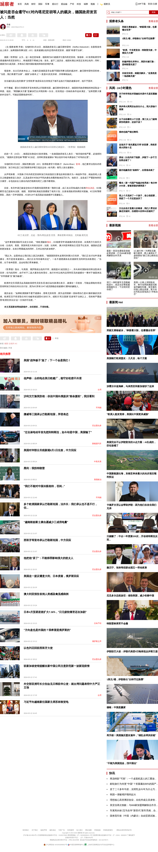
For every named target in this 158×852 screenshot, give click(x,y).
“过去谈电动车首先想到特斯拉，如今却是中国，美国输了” (58, 432)
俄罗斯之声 (96, 641)
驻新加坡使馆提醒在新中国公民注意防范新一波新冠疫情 (57, 666)
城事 (86, 4)
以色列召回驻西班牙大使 (38, 648)
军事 (47, 4)
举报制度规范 (108, 830)
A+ (33, 40)
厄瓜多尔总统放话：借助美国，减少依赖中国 (130, 595)
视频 (93, 4)
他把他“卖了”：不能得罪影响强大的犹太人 (48, 558)
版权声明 (44, 830)
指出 (49, 242)
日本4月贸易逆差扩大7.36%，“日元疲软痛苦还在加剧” (55, 612)
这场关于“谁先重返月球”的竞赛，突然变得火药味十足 (138, 146)
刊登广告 (61, 830)
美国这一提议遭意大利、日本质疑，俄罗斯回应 (51, 576)
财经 (33, 4)
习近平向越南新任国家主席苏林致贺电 (46, 701)
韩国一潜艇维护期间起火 (123, 794)
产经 (72, 4)
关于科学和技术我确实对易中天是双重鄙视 (138, 95)
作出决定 (90, 188)
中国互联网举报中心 (76, 845)
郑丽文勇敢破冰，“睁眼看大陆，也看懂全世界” (139, 28)
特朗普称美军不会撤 (117, 623)
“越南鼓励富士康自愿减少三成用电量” (46, 522)
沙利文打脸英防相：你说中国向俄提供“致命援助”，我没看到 (59, 396)
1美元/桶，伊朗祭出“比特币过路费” (138, 38)
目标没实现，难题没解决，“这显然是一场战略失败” (139, 74)
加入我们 (79, 830)
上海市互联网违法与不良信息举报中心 (99, 845)
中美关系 (97, 461)
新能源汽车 (96, 443)
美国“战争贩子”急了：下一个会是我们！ (47, 360)
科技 (79, 4)
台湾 (99, 390)
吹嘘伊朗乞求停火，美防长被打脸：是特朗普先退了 (139, 63)
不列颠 (98, 408)
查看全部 (153, 21)
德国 (6, 343)
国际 (40, 4)
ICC (16, 343)
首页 (20, 4)
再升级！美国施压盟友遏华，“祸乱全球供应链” (131, 735)
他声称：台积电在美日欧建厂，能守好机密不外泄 (53, 378)
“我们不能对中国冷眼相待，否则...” (44, 486)
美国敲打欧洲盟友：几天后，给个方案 (127, 358)
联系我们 (26, 830)
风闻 (26, 4)
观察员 (105, 4)
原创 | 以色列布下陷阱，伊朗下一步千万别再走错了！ (138, 159)
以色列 (11, 343)
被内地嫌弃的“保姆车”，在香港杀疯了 (137, 170)
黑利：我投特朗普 (34, 468)
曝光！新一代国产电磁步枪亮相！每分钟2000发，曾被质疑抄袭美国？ (138, 184)
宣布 (78, 164)
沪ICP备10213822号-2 (30, 835)
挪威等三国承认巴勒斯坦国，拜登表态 (46, 414)
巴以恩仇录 (96, 425)
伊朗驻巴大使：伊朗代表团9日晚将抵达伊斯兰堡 (132, 651)
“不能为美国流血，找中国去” (122, 763)
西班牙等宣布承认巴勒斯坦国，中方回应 (47, 540)
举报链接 (97, 830)
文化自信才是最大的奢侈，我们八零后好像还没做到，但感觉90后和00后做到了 (138, 209)
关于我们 (35, 830)
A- (28, 40)
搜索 (153, 12)
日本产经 (97, 623)
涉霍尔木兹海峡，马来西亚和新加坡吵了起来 (130, 386)
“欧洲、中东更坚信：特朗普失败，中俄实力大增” (139, 51)
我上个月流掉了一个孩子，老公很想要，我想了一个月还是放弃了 (138, 197)
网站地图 (88, 830)
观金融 (64, 4)
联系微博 (70, 830)
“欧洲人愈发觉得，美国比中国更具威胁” (128, 414)
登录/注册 (152, 4)
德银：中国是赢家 (116, 707)
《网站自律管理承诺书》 (124, 830)
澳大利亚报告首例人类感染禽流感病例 (46, 594)
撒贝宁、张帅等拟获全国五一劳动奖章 (127, 567)
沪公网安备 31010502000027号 (55, 845)
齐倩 (8, 25)
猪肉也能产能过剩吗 (128, 132)
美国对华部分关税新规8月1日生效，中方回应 (50, 450)
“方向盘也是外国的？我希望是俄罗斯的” (47, 630)
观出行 (55, 4)
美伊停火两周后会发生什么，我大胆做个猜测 (138, 108)
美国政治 (97, 479)
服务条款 (53, 830)
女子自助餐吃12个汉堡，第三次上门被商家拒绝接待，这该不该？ (138, 120)
